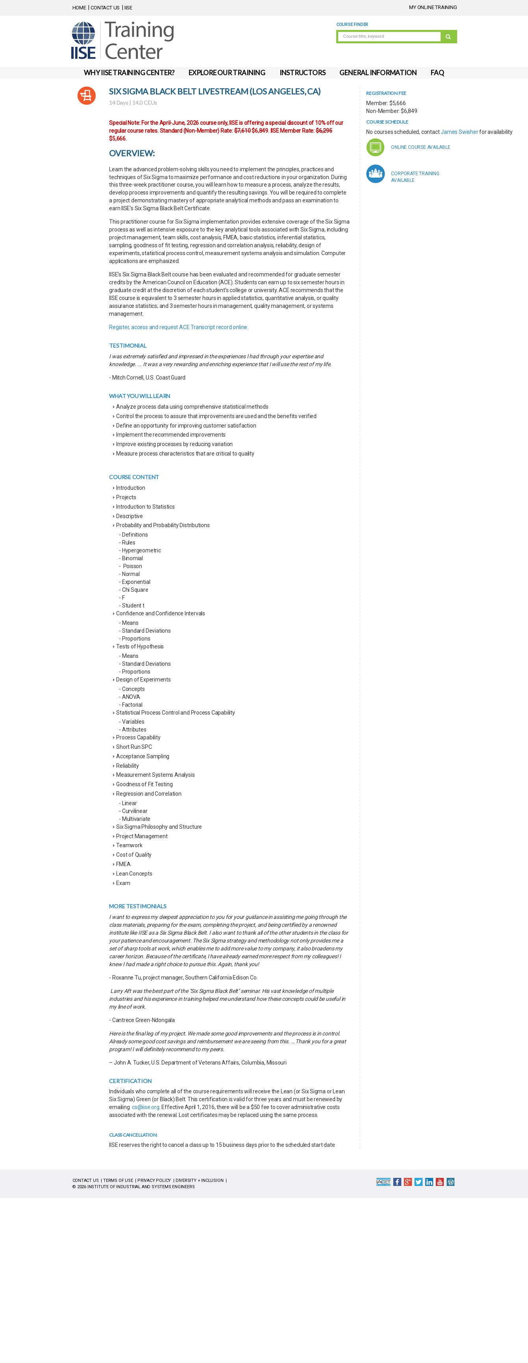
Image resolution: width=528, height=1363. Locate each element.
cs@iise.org (145, 1107)
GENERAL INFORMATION (378, 73)
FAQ (437, 73)
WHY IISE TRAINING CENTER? (129, 73)
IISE (128, 8)
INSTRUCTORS (303, 73)
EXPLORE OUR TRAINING (227, 73)
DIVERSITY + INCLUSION (200, 1180)
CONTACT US (105, 8)
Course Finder (352, 24)
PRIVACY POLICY (154, 1180)
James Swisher (459, 132)
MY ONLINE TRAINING (433, 7)
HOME (79, 8)
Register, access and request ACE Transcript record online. (178, 327)
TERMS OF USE (118, 1180)
